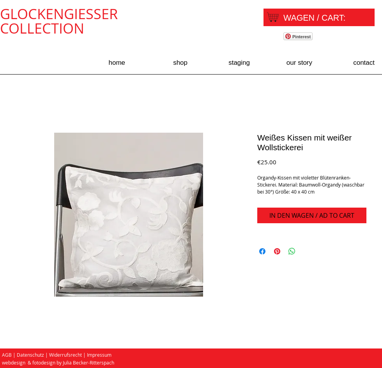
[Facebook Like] (349, 37)
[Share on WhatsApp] (292, 251)
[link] (320, 18)
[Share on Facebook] (262, 251)
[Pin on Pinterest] (277, 251)
